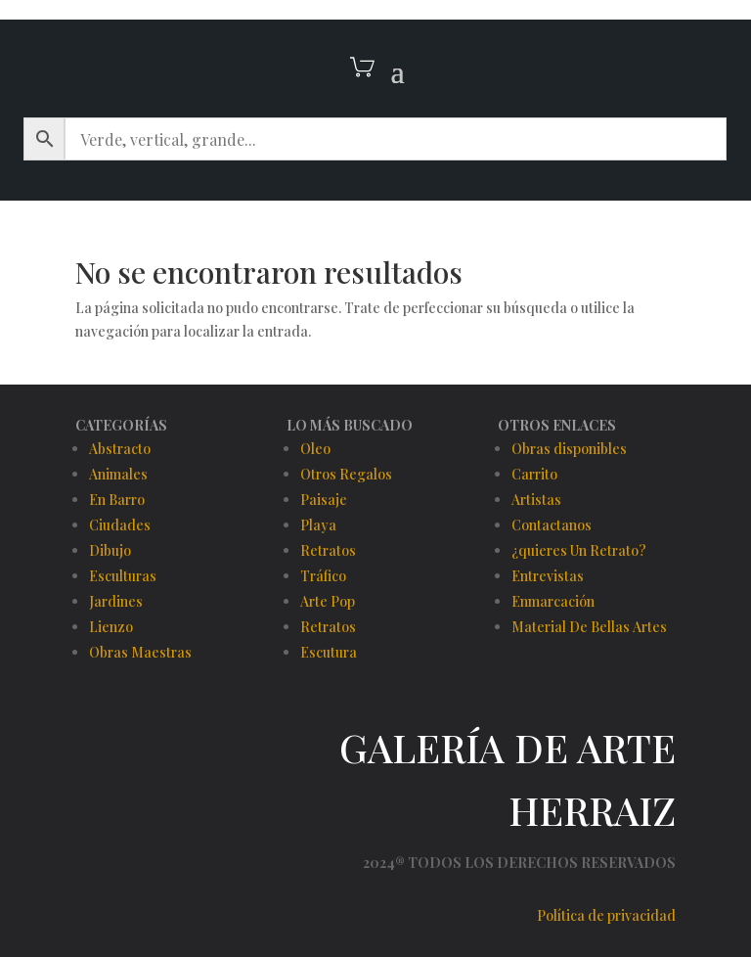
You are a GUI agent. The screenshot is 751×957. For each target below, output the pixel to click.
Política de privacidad (606, 915)
